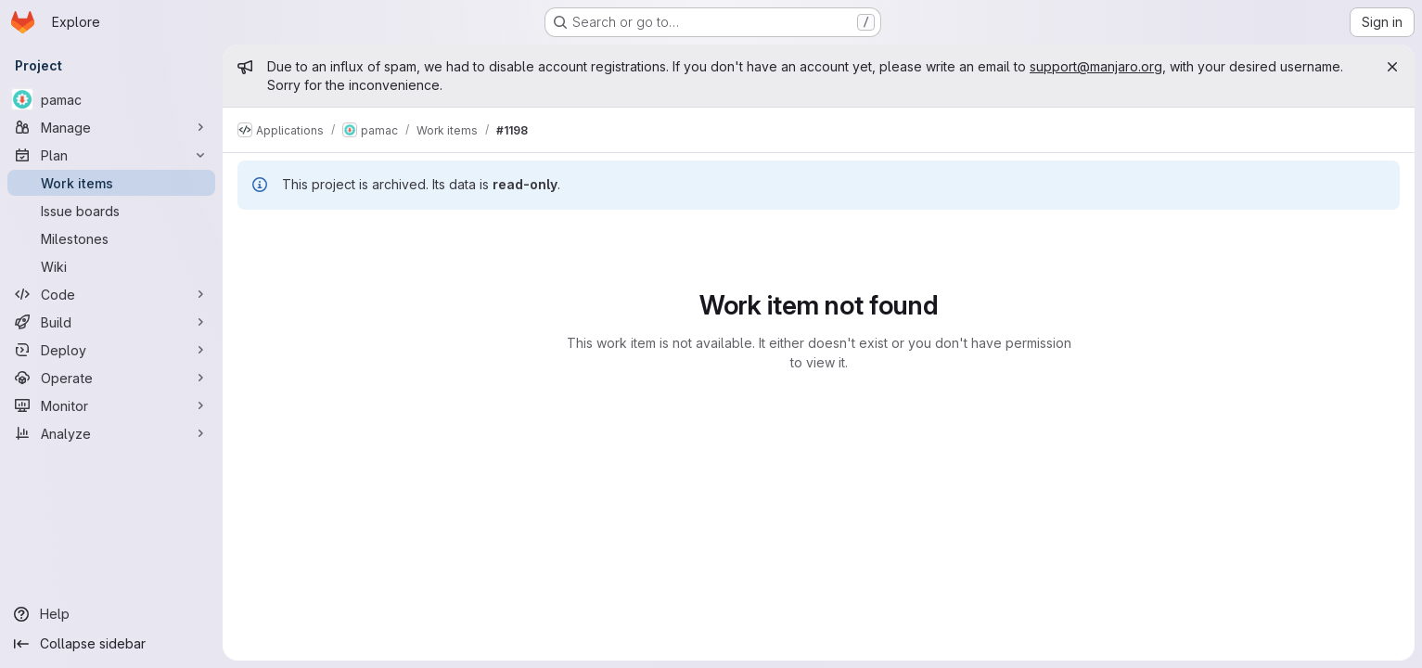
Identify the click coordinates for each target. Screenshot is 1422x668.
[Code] (111, 294)
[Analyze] (111, 433)
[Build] (111, 322)
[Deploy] (111, 350)
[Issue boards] (111, 211)
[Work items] (111, 183)
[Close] (1392, 67)
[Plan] (111, 155)
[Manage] (111, 127)
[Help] (111, 614)
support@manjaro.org (1096, 66)
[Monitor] (111, 405)
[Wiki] (111, 266)
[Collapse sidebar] (111, 644)
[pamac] (111, 99)
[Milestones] (111, 238)
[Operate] (111, 378)
